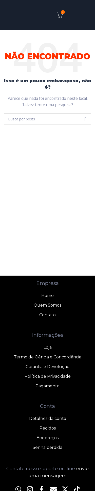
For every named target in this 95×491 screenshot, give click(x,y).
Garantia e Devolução (47, 366)
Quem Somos (47, 305)
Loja (48, 347)
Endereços (47, 437)
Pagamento (47, 386)
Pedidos (48, 428)
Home (47, 295)
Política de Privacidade (48, 376)
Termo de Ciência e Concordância (47, 357)
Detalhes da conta (47, 418)
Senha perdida (47, 447)
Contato (47, 314)
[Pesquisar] (47, 119)
